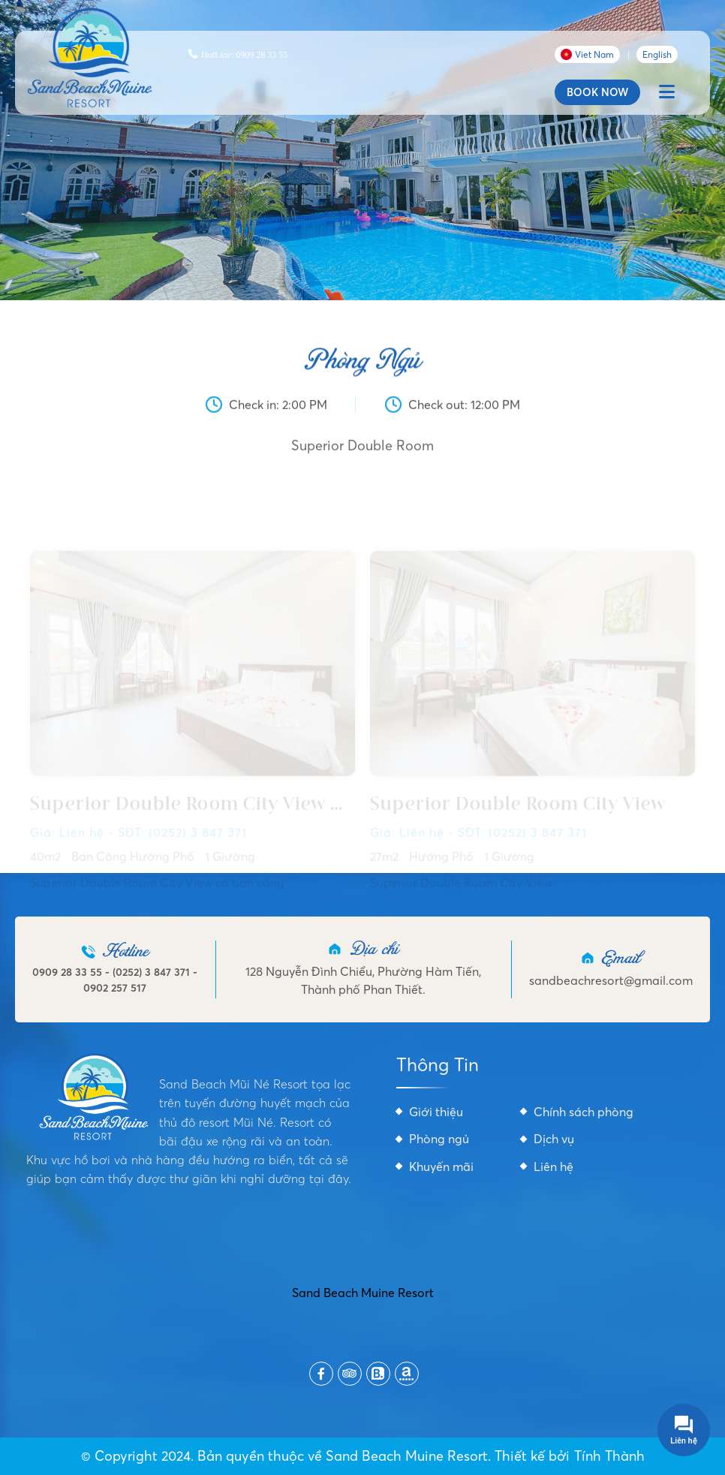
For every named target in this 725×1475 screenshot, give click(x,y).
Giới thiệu (436, 1111)
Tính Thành (609, 1455)
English (657, 54)
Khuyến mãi (441, 1166)
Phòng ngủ (439, 1138)
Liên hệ (553, 1166)
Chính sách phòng (583, 1111)
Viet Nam (587, 54)
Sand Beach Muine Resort (363, 1292)
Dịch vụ (554, 1138)
